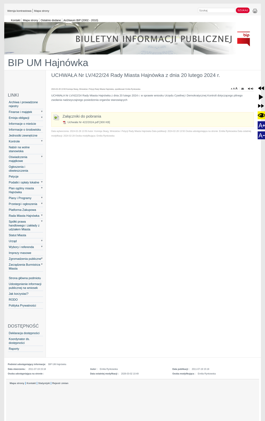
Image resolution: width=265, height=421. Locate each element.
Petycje (14, 176)
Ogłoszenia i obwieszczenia (18, 168)
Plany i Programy (20, 198)
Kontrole (14, 141)
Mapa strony (41, 11)
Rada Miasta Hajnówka (24, 215)
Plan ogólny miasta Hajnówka (21, 190)
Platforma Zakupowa (22, 209)
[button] (261, 88)
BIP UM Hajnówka (48, 62)
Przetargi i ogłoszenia (23, 204)
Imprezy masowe (20, 252)
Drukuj (255, 11)
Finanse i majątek (20, 112)
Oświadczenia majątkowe (18, 158)
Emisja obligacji (19, 117)
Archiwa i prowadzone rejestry (23, 104)
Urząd (13, 241)
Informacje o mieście (22, 123)
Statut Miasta (17, 235)
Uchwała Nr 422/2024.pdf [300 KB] (86, 122)
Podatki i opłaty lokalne (24, 182)
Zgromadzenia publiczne (25, 258)
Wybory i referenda (21, 247)
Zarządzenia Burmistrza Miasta (24, 266)
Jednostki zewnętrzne (23, 135)
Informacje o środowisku (25, 129)
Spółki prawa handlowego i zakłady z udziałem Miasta (24, 225)
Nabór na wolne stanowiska (19, 149)
